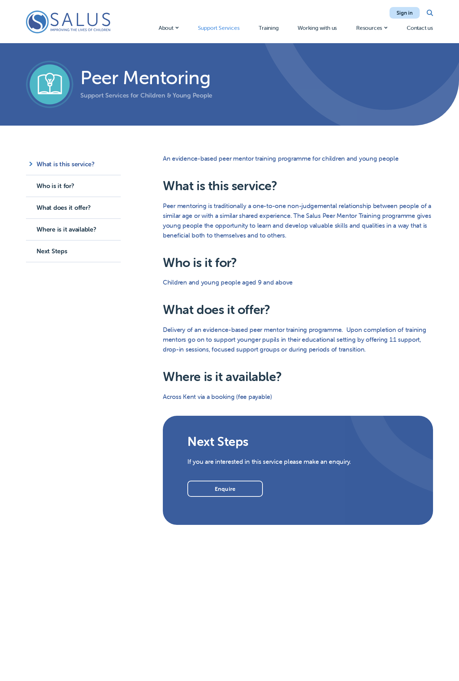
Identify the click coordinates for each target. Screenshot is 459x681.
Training (268, 27)
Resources (369, 27)
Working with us (317, 27)
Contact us (420, 27)
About (166, 27)
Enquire (225, 488)
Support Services (219, 27)
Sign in (405, 12)
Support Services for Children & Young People (146, 95)
